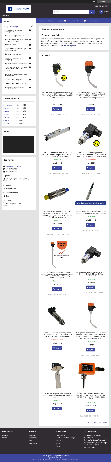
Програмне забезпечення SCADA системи (14, 88)
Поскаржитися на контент (51, 460)
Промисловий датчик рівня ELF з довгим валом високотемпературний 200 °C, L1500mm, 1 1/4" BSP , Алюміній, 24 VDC (57, 274)
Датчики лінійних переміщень (16, 63)
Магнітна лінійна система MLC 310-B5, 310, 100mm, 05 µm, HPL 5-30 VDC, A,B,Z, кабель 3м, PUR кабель (57, 154)
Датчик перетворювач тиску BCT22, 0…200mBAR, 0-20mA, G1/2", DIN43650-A (91, 274)
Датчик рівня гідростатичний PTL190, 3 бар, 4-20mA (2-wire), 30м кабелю (91, 212)
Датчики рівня (69, 45)
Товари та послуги (56, 21)
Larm (58, 446)
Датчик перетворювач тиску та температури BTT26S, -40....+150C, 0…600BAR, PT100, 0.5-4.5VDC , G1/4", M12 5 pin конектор (57, 214)
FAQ (51, 26)
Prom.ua (66, 456)
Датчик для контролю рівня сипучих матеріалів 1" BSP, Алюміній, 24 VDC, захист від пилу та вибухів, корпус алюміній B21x (57, 94)
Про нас (71, 21)
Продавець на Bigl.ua (55, 458)
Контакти (43, 26)
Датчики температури (13, 54)
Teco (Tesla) (60, 435)
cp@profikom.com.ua (13, 166)
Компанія (32, 435)
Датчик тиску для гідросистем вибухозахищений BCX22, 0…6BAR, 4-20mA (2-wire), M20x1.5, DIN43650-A (90, 154)
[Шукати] (92, 12)
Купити (58, 109)
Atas (58, 443)
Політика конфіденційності (69, 460)
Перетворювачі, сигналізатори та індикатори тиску (16, 40)
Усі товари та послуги (96, 422)
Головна (42, 21)
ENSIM (59, 440)
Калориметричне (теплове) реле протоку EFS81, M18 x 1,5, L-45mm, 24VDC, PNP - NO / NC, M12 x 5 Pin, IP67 (91, 396)
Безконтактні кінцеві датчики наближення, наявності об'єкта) (16, 68)
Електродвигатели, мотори (15, 83)
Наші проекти (94, 21)
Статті (4, 438)
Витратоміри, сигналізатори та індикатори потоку (17, 49)
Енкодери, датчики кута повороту (14, 59)
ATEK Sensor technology (65, 438)
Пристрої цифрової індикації (16, 36)
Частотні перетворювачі (14, 80)
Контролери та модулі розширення (13, 31)
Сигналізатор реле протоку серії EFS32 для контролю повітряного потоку (57, 395)
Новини (80, 21)
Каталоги (33, 438)
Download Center (62, 26)
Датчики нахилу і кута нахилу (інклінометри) (16, 75)
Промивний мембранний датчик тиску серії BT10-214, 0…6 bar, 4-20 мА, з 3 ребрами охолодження (57, 334)
